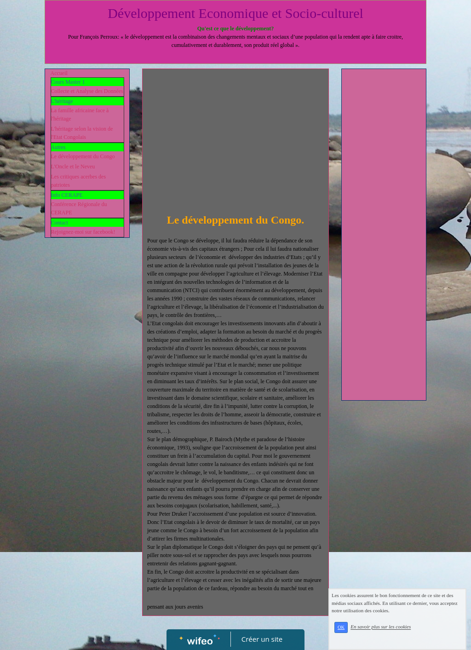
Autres (58, 147)
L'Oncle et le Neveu (73, 166)
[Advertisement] (235, 142)
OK (341, 627)
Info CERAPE (67, 195)
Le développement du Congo (83, 156)
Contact (59, 222)
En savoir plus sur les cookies (380, 627)
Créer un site (261, 639)
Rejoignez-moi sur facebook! (83, 232)
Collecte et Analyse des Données (87, 91)
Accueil (59, 73)
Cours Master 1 (68, 82)
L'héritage (62, 101)
